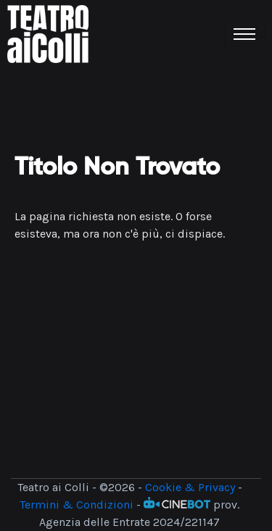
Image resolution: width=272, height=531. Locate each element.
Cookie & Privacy (190, 487)
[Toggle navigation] (244, 34)
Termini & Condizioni (76, 504)
